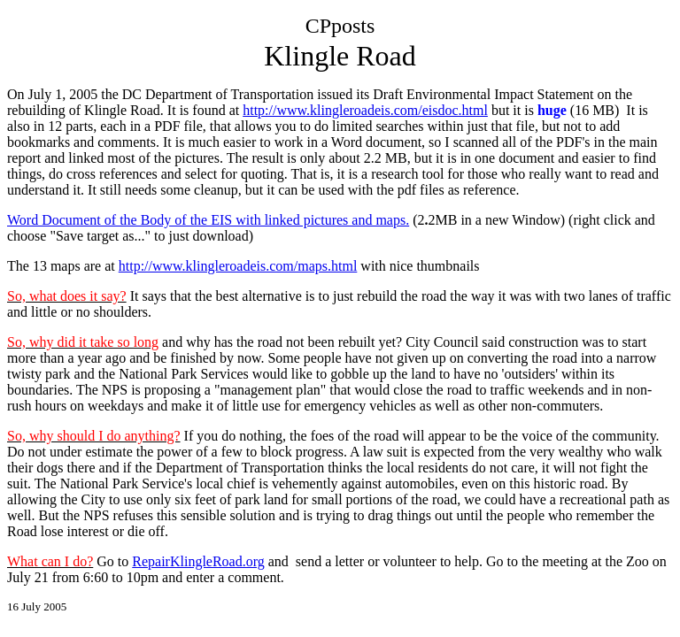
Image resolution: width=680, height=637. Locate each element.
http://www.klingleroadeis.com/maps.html (238, 265)
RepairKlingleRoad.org (198, 561)
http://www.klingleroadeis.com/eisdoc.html (365, 110)
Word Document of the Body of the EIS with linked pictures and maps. (208, 219)
